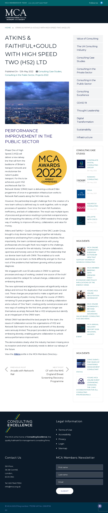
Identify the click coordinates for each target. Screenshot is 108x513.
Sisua (89, 190)
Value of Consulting (87, 38)
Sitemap (62, 448)
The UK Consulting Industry (87, 48)
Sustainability (84, 129)
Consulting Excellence (83, 93)
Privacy (62, 439)
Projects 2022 (41, 75)
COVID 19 (82, 103)
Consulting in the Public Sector (19, 75)
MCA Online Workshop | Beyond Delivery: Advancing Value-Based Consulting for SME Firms (88, 311)
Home (8, 28)
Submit (65, 491)
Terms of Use (65, 430)
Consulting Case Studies (49, 71)
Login (61, 443)
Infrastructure (84, 137)
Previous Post (23, 371)
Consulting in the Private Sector (86, 71)
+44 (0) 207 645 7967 (38, 3)
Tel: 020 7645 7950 (13, 483)
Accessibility (64, 434)
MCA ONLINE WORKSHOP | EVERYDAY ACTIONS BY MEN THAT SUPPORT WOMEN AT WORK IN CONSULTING (87, 254)
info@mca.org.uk (13, 487)
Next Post (50, 374)
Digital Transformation (85, 120)
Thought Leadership (88, 110)
